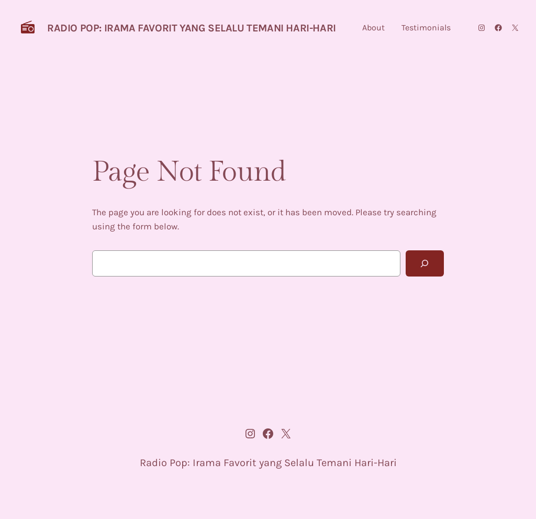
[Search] (425, 263)
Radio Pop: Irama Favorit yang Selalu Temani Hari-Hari (191, 28)
